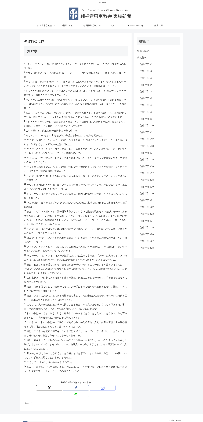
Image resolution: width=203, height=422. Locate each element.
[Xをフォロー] (67, 387)
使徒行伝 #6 (146, 98)
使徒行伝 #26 (147, 234)
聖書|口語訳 (143, 50)
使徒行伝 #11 (147, 132)
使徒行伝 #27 (147, 241)
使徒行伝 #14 (147, 152)
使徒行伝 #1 (146, 64)
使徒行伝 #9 (146, 118)
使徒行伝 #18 (147, 180)
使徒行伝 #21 (147, 200)
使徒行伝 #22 (147, 207)
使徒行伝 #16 (147, 166)
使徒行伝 (142, 57)
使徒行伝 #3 (146, 78)
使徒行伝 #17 (147, 173)
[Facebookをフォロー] (72, 387)
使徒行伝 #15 (147, 159)
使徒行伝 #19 (147, 186)
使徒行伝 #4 (146, 84)
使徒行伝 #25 (147, 227)
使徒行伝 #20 (147, 193)
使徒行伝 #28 (147, 248)
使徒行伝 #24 (147, 220)
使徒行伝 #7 (146, 105)
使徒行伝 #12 (147, 139)
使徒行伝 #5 (146, 91)
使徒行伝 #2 (146, 71)
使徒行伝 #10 (147, 125)
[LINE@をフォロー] (84, 387)
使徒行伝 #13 (147, 146)
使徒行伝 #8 (146, 112)
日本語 (169, 414)
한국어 (177, 414)
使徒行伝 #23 (147, 214)
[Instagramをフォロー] (78, 387)
